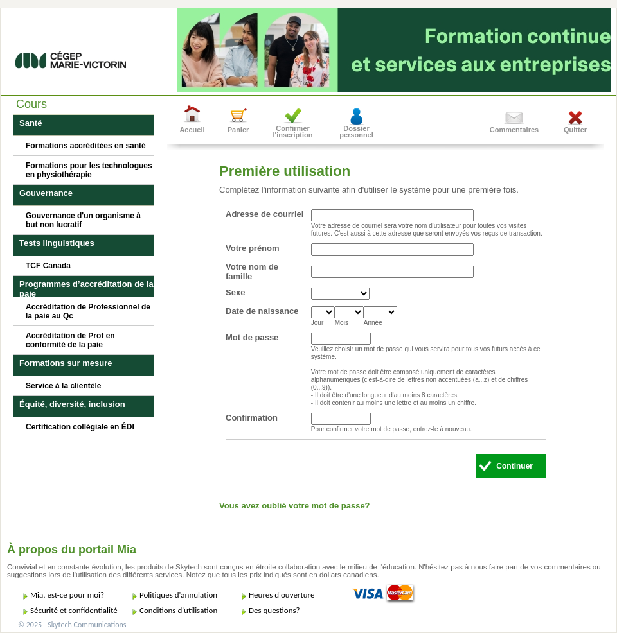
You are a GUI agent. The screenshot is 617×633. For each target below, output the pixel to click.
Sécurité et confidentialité (74, 610)
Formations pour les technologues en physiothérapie (89, 170)
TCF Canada (48, 265)
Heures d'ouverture (281, 595)
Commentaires (514, 130)
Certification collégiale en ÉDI (80, 426)
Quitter (575, 130)
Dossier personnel (356, 132)
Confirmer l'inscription (293, 132)
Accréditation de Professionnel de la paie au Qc (88, 311)
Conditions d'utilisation (178, 610)
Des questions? (274, 610)
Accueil (191, 130)
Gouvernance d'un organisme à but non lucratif (83, 220)
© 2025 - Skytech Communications (72, 624)
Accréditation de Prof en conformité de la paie (70, 340)
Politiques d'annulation (178, 595)
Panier (238, 130)
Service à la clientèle (63, 385)
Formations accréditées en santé (86, 145)
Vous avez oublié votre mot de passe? (294, 505)
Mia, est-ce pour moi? (67, 595)
